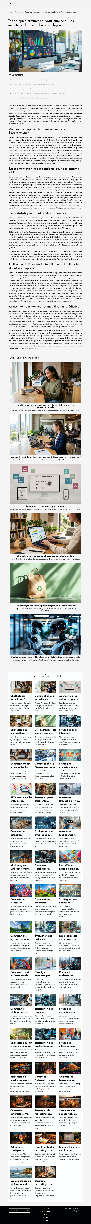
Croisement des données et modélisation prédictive (32, 98)
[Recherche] (19, 1210)
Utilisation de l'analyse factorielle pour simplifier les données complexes (39, 93)
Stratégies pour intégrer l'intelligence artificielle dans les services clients (45, 657)
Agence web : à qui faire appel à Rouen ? (45, 507)
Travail (45, 1218)
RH (45, 1214)
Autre (45, 1221)
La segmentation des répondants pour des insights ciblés (34, 84)
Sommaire (17, 75)
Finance (46, 1208)
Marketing (19, 12)
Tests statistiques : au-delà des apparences (28, 89)
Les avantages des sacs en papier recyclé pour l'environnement (46, 606)
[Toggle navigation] (10, 3)
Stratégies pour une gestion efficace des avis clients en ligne (45, 556)
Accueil (10, 12)
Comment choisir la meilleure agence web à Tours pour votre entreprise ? (45, 457)
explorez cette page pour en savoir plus (56, 205)
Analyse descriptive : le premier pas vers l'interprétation (33, 79)
